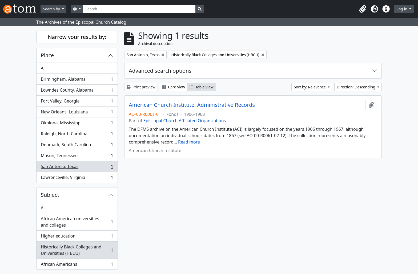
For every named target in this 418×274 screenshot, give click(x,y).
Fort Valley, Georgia (77, 102)
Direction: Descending (356, 86)
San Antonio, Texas (77, 167)
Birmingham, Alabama (77, 80)
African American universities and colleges (77, 222)
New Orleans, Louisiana (77, 113)
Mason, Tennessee (77, 156)
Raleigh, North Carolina (77, 134)
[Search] (139, 9)
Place (47, 55)
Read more (189, 142)
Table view (201, 86)
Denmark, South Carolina (77, 145)
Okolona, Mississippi (77, 124)
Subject (50, 194)
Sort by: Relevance (310, 86)
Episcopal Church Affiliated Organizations (184, 121)
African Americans (77, 265)
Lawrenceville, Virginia (77, 178)
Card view (173, 86)
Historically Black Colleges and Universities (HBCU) (77, 250)
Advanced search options (160, 70)
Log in (402, 8)
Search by (52, 8)
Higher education (77, 237)
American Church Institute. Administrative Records (192, 105)
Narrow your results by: (77, 36)
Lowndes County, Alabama (77, 91)
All (43, 68)
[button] (362, 9)
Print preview (141, 86)
